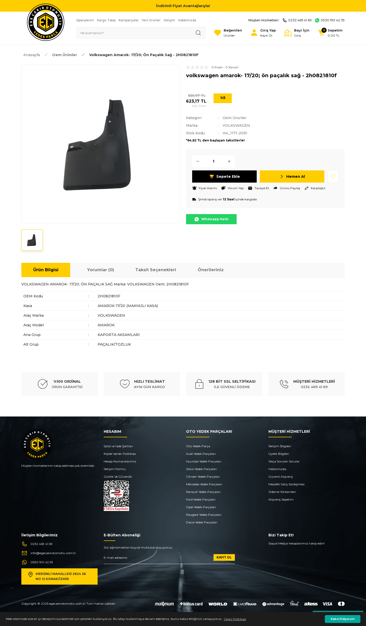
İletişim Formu (115, 469)
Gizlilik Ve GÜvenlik (118, 476)
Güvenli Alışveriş (280, 476)
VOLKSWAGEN (236, 125)
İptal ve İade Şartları (118, 446)
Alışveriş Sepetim (281, 499)
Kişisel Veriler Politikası (120, 454)
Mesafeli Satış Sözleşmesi (286, 484)
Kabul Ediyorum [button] (343, 619)
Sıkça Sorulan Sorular (284, 461)
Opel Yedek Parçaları (201, 507)
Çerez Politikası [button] (235, 619)
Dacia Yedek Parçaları (201, 522)
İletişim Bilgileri (279, 446)
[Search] (140, 33)
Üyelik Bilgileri (278, 454)
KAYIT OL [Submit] (224, 557)
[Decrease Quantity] (196, 161)
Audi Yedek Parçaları (201, 454)
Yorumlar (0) (100, 269)
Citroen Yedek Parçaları (203, 476)
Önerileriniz (211, 269)
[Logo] (45, 22)
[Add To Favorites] (333, 176)
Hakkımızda (277, 469)
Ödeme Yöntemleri (282, 492)
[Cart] (330, 33)
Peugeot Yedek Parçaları (203, 515)
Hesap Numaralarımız (120, 461)
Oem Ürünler (235, 118)
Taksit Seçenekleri (155, 269)
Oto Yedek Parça (198, 446)
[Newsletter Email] (169, 559)
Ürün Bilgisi (45, 269)
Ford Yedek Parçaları (201, 499)
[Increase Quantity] (231, 161)
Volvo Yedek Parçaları (201, 469)
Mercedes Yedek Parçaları (204, 484)
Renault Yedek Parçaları (203, 492)
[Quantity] (213, 161)
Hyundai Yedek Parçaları (203, 461)
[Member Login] (263, 33)
